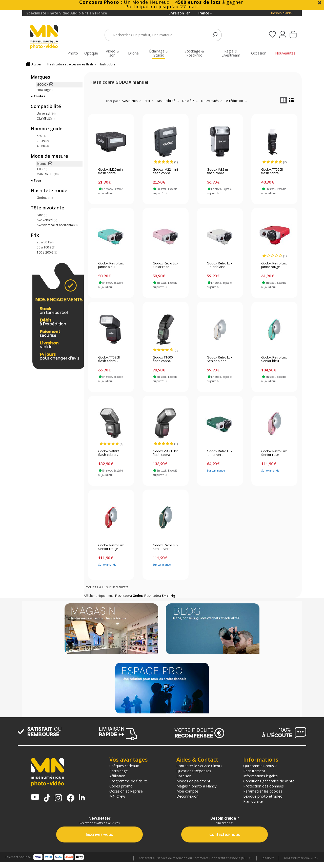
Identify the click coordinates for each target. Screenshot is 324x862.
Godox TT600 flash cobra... (163, 359)
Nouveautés (212, 101)
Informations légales (260, 775)
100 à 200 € (47, 252)
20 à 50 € (45, 242)
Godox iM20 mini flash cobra (111, 171)
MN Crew (117, 796)
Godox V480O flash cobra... (108, 453)
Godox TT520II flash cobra (272, 171)
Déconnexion (187, 796)
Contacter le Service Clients (199, 765)
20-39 (43, 141)
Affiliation (117, 775)
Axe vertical (47, 220)
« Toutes (38, 96)
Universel (46, 113)
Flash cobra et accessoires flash (70, 64)
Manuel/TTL (47, 174)
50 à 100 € (46, 247)
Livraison (183, 775)
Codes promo (121, 785)
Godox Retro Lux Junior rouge (274, 265)
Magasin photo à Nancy (196, 785)
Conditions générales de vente (268, 780)
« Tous (36, 180)
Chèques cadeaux (124, 765)
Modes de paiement (193, 780)
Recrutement (254, 770)
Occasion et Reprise (126, 791)
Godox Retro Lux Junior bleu (111, 265)
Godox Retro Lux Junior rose (165, 265)
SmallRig (44, 90)
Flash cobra (107, 64)
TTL (42, 169)
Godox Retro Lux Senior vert (165, 547)
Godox (45, 197)
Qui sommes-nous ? (260, 765)
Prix (150, 101)
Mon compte (187, 791)
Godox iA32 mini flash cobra (219, 171)
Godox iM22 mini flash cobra (165, 171)
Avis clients (132, 101)
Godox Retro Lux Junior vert (219, 453)
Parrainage (118, 770)
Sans (42, 215)
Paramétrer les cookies (262, 791)
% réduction (237, 101)
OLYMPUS (45, 118)
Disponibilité (168, 101)
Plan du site (253, 801)
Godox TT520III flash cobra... (109, 359)
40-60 (43, 146)
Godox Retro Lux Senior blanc (219, 359)
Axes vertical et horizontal (57, 225)
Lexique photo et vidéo (262, 796)
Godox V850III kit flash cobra (165, 453)
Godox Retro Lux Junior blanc (219, 265)
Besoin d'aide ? (282, 13)
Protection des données (263, 785)
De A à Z (190, 101)
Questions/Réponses (193, 770)
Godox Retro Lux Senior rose (274, 453)
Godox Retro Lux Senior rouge (111, 547)
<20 (42, 136)
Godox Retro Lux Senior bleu (274, 359)
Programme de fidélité (128, 780)
